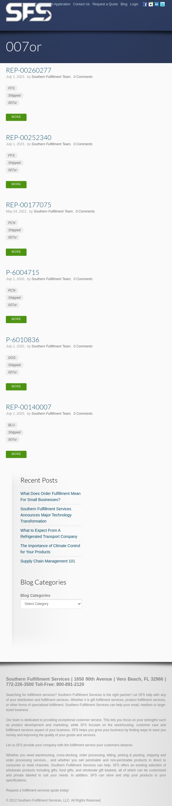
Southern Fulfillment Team (51, 77)
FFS (11, 88)
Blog (124, 4)
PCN (11, 223)
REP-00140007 (28, 407)
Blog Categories (35, 595)
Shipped (14, 95)
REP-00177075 (28, 205)
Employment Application (52, 4)
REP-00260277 (28, 70)
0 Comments (82, 77)
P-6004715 (22, 272)
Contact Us (81, 4)
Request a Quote (105, 4)
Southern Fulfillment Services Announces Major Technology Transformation (45, 515)
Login (134, 4)
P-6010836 (22, 339)
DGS (11, 358)
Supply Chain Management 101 (47, 561)
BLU (11, 425)
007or (12, 103)
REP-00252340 (28, 137)
